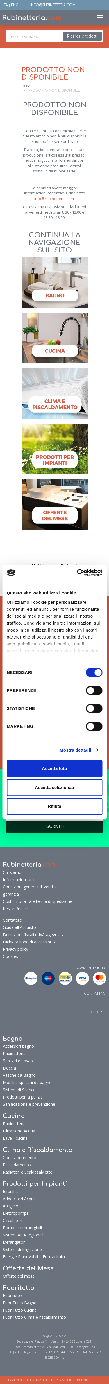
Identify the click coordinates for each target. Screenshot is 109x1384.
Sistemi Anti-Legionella (24, 1235)
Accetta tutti (54, 768)
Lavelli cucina (15, 1138)
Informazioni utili (18, 879)
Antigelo (10, 1206)
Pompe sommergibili (22, 1227)
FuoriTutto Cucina (20, 1310)
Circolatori (12, 1220)
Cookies (10, 956)
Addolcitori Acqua (19, 1198)
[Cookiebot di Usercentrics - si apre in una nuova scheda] (77, 572)
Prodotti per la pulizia (23, 1097)
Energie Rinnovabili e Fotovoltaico (35, 1256)
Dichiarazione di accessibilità (29, 942)
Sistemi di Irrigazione (22, 1249)
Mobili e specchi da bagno (27, 1082)
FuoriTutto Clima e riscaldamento (34, 1317)
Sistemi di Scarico (19, 1089)
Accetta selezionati (54, 787)
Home (27, 86)
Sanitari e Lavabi (18, 1060)
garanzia (11, 894)
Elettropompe (16, 1213)
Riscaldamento (17, 1164)
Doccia (9, 1068)
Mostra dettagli (75, 750)
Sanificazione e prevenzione (29, 1104)
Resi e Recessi (16, 908)
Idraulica (11, 1191)
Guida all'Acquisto (19, 927)
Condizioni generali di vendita (30, 887)
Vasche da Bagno (19, 1075)
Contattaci (12, 920)
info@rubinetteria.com (54, 198)
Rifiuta (54, 806)
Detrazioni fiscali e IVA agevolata (34, 934)
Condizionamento (19, 1157)
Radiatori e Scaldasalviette (27, 1172)
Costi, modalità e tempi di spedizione (37, 901)
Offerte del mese (19, 1276)
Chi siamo (12, 872)
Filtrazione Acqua (19, 1131)
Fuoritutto (12, 1295)
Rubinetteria (14, 1053)
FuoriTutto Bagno (20, 1302)
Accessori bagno (18, 1046)
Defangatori (14, 1242)
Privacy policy (15, 949)
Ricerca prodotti (82, 36)
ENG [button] (14, 5)
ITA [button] (5, 5)
